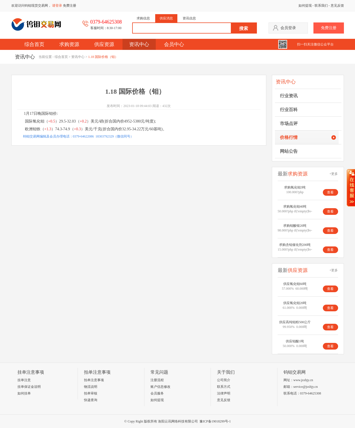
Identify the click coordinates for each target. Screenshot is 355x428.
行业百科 (289, 109)
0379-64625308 (310, 393)
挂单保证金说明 (29, 387)
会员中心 (174, 44)
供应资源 (104, 44)
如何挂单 (24, 393)
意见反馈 (337, 5)
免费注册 (69, 5)
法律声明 (223, 393)
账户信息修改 (160, 387)
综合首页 (34, 44)
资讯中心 (139, 44)
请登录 (57, 5)
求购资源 (69, 44)
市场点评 (289, 123)
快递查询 (90, 400)
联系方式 (223, 387)
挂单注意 (24, 380)
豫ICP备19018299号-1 (215, 421)
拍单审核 (90, 393)
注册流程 (157, 380)
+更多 (334, 174)
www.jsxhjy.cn (303, 380)
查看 (330, 192)
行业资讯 (289, 95)
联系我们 (321, 5)
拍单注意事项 (94, 380)
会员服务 (157, 393)
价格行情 (289, 137)
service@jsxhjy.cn (305, 387)
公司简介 (223, 380)
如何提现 (305, 5)
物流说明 (90, 387)
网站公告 (289, 151)
